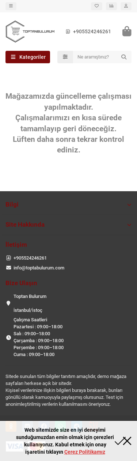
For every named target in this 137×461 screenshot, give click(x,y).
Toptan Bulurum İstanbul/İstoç (30, 303)
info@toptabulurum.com (39, 268)
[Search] (102, 57)
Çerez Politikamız (84, 452)
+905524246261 (87, 31)
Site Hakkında (68, 224)
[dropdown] (10, 6)
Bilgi (68, 204)
